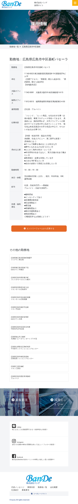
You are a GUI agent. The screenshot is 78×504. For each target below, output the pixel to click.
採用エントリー (58, 402)
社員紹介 (15, 490)
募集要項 (19, 400)
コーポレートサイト (39, 494)
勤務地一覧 (14, 47)
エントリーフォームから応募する (39, 228)
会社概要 (54, 487)
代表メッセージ (17, 487)
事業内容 (31, 487)
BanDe (13, 500)
